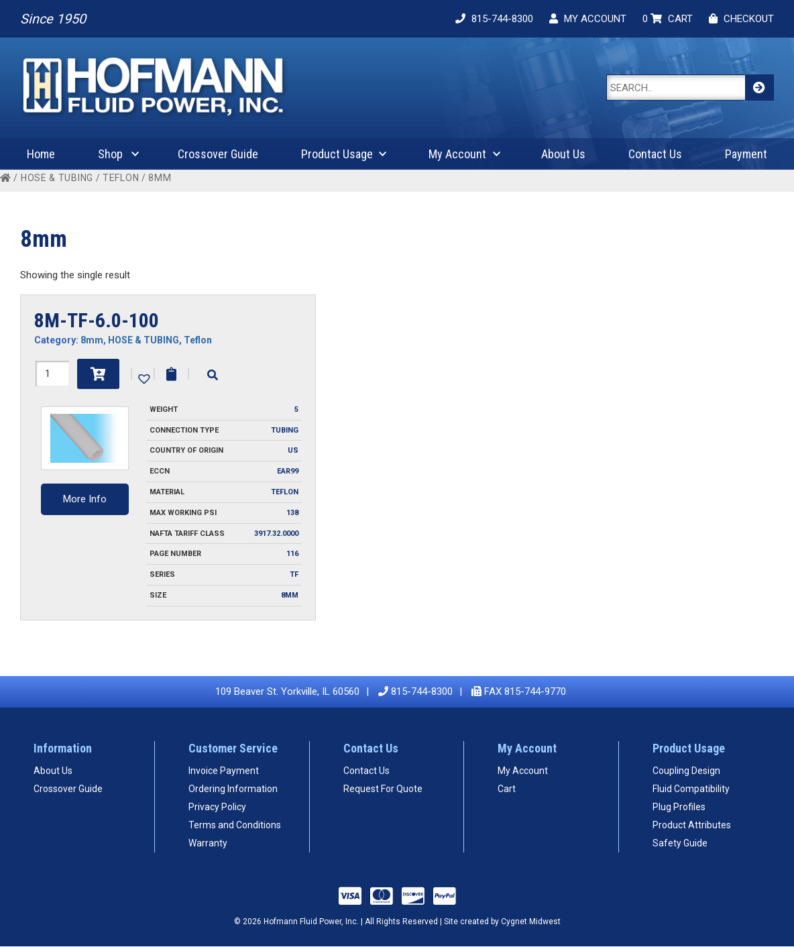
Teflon (121, 177)
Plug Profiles (679, 806)
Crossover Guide (218, 154)
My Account (457, 154)
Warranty (207, 843)
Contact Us (655, 154)
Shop (110, 154)
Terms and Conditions (234, 825)
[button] (143, 378)
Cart (507, 788)
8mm (91, 340)
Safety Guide (680, 843)
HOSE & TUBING (57, 177)
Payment (746, 154)
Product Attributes (692, 825)
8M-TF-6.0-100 (96, 320)
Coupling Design (686, 770)
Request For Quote (382, 788)
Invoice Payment (223, 770)
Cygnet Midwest (531, 921)
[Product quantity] (52, 373)
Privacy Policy (217, 806)
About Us (563, 154)
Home (41, 154)
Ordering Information (233, 788)
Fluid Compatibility (691, 788)
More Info (85, 499)
